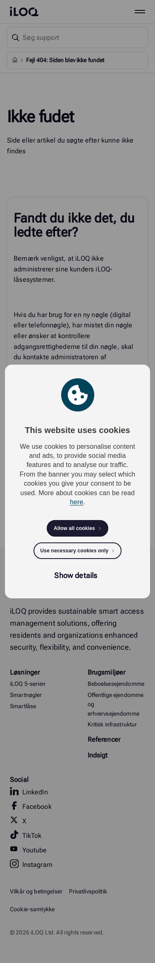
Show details (75, 575)
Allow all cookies (74, 528)
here (76, 502)
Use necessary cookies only (75, 551)
